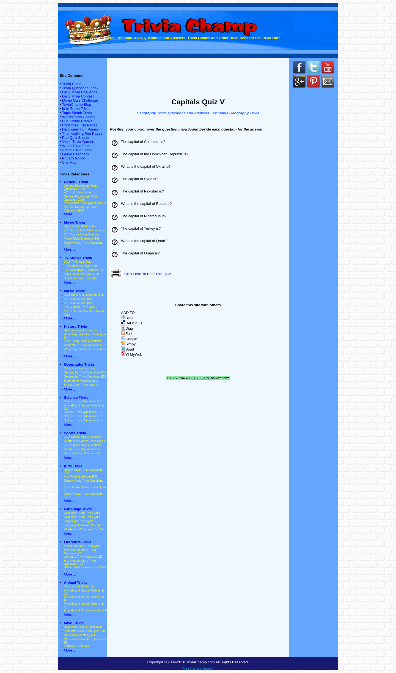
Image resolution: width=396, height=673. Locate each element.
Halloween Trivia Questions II (83, 626)
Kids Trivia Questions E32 (80, 476)
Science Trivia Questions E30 (83, 416)
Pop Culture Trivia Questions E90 (85, 203)
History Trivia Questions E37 (82, 330)
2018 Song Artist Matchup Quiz (84, 294)
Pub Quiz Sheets (76, 137)
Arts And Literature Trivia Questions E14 (80, 562)
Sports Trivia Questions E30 (82, 449)
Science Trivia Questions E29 (83, 420)
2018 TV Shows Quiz (77, 192)
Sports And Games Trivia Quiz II (85, 441)
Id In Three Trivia (76, 109)
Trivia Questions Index (80, 88)
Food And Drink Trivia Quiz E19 (84, 631)
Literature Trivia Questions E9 (83, 556)
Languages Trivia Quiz (78, 521)
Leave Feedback (75, 154)
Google (129, 339)
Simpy (128, 344)
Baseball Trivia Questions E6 (82, 453)
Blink (127, 318)
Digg (127, 328)
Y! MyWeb (131, 354)
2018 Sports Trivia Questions (82, 436)
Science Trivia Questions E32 (83, 401)
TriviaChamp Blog (76, 104)
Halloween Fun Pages (80, 129)
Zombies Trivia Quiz (77, 645)
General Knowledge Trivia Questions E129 (80, 187)
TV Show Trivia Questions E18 (84, 270)
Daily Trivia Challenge (80, 92)
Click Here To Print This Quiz (147, 274)
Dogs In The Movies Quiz (80, 226)
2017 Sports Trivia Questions (82, 445)
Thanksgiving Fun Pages (82, 133)
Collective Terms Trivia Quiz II (83, 512)
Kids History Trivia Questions (82, 341)
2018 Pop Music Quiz (78, 303)
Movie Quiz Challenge (80, 100)
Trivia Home (72, 84)
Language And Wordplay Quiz (83, 525)
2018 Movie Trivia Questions (82, 234)
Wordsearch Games (78, 117)
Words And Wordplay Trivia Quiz (85, 529)
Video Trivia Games (78, 142)
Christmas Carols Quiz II (79, 635)
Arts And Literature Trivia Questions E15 (80, 551)
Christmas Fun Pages (79, 125)
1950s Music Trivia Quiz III (81, 307)
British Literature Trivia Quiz (82, 545)
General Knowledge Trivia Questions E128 (80, 198)
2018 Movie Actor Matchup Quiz (84, 230)
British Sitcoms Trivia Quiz (81, 278)
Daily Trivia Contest (78, 96)
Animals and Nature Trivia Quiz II (85, 610)
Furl (126, 334)
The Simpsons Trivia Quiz (80, 265)
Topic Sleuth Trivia (77, 113)
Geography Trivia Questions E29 (85, 376)
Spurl (127, 349)
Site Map (69, 162)
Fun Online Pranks (77, 121)
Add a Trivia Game (77, 150)
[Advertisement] (198, 76)
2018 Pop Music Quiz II (79, 298)
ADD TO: (128, 313)
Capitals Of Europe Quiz (79, 368)
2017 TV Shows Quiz (77, 261)
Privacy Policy (73, 158)
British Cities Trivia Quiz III (81, 384)
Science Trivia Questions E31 (83, 412)
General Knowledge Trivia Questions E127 (80, 208)
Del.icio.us (131, 323)
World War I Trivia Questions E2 (84, 345)
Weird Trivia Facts (76, 146)
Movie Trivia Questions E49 (82, 238)
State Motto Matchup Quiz (81, 380)
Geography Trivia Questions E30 (85, 372)
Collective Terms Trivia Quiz (82, 517)
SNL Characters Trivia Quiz (81, 274)
